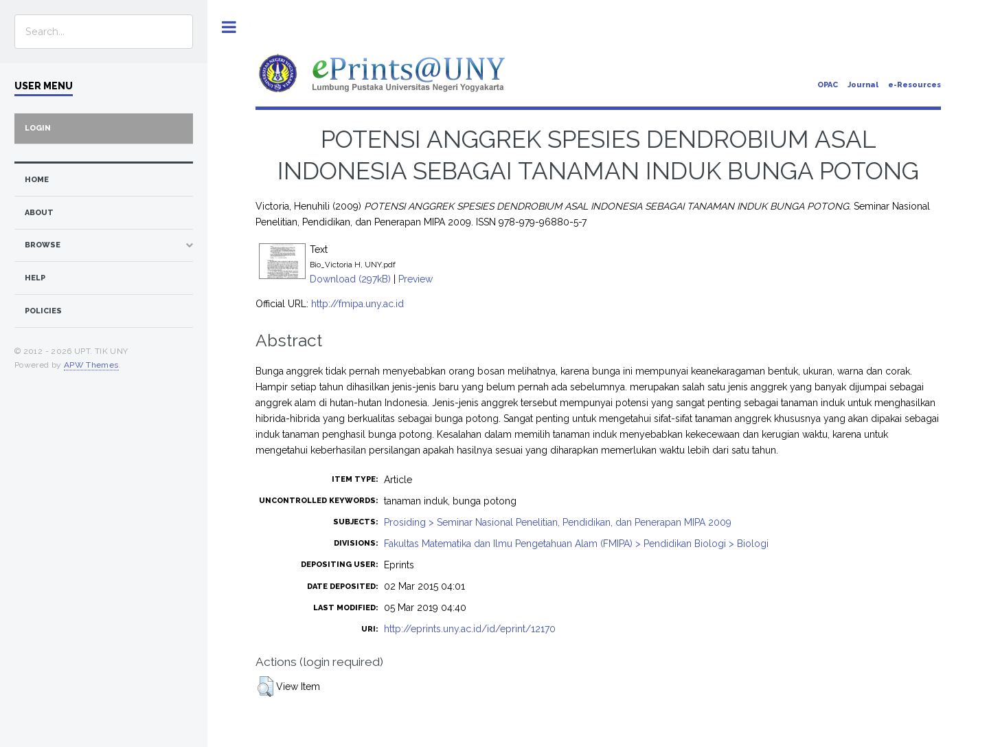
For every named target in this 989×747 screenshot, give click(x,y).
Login (38, 128)
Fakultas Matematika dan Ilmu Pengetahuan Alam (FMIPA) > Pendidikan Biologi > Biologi (576, 543)
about (39, 212)
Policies (43, 310)
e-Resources (914, 84)
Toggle (229, 27)
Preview (415, 279)
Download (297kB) (350, 279)
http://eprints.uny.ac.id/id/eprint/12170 (470, 628)
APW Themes (91, 365)
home (37, 179)
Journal (863, 84)
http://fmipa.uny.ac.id (357, 303)
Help (35, 278)
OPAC (827, 84)
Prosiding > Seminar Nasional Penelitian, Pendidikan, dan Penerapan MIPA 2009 (557, 522)
